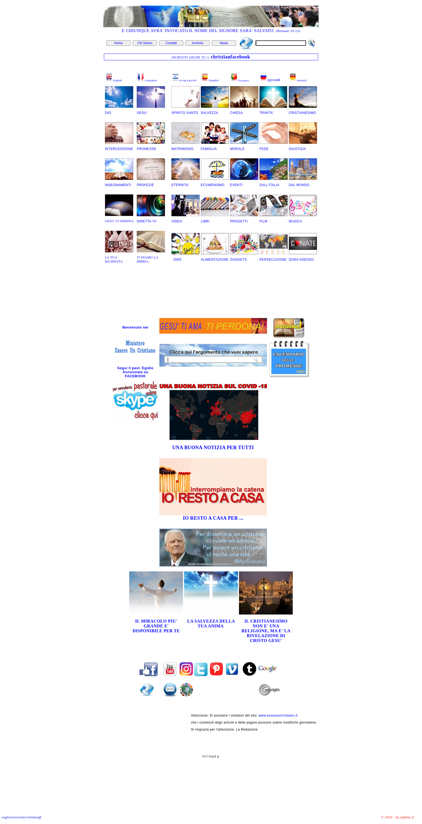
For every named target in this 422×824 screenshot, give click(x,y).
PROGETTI (239, 221)
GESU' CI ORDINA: (120, 221)
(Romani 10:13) (288, 31)
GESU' (142, 113)
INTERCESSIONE (119, 149)
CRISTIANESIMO (302, 113)
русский (274, 80)
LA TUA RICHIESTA (114, 259)
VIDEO (176, 221)
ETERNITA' (180, 185)
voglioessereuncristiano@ (21, 817)
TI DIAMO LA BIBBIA (147, 259)
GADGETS (238, 259)
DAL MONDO (299, 185)
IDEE (176, 259)
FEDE (264, 149)
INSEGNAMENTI (118, 185)
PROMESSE (147, 149)
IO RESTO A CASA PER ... (213, 518)
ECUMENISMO (212, 185)
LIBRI (205, 221)
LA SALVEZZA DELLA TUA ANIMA (211, 623)
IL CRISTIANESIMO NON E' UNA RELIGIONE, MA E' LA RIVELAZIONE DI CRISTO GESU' (266, 631)
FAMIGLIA (209, 149)
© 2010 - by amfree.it (397, 817)
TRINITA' (266, 113)
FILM (263, 221)
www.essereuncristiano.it (278, 715)
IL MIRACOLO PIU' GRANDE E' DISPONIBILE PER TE (156, 626)
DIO (108, 113)
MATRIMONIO (182, 149)
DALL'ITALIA (269, 185)
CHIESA (236, 113)
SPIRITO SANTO (184, 113)
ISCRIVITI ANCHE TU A (191, 57)
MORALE (237, 149)
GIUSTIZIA (297, 149)
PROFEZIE (145, 185)
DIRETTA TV (147, 221)
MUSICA (295, 221)
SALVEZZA (210, 113)
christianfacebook (230, 57)
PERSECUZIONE (273, 259)
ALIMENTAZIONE (214, 259)
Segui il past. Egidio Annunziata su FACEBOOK (135, 372)
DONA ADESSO (301, 259)
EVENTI (236, 185)
